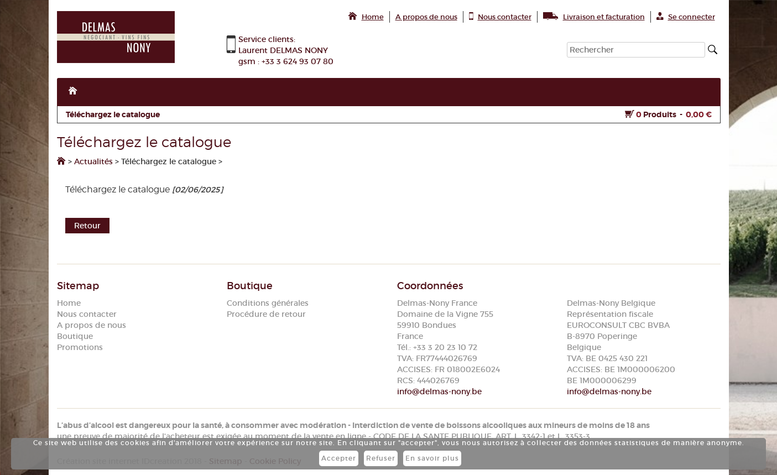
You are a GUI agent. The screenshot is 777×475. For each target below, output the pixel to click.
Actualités (93, 161)
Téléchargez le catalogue (113, 114)
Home (69, 303)
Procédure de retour (266, 314)
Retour (87, 226)
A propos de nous (91, 325)
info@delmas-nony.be (439, 391)
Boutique (75, 336)
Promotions (80, 347)
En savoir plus (432, 458)
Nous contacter (87, 314)
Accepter (338, 458)
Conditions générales (268, 303)
